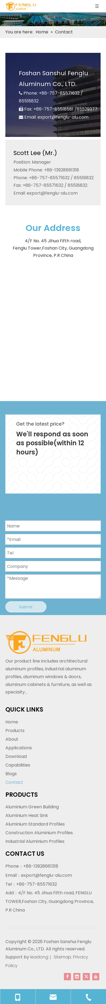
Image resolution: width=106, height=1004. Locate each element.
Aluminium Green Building (32, 807)
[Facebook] (67, 976)
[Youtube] (95, 976)
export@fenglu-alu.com (62, 117)
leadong (38, 957)
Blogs (11, 774)
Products (15, 730)
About (11, 739)
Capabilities (17, 765)
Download (16, 756)
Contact (14, 782)
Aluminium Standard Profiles (35, 824)
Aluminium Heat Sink (26, 815)
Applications (18, 748)
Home (11, 722)
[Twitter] (86, 976)
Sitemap (62, 957)
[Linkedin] (76, 976)
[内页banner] (53, 19)
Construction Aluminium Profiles (39, 833)
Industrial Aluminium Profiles (34, 841)
